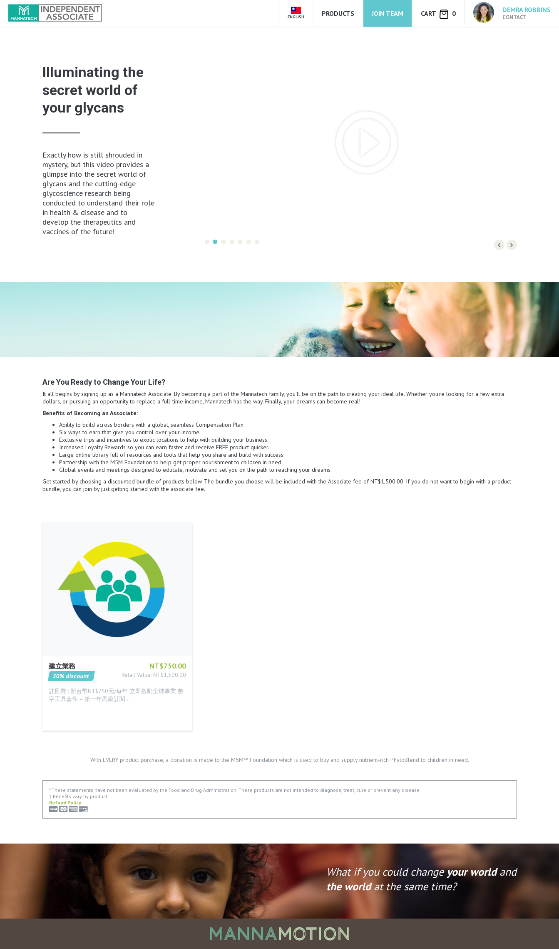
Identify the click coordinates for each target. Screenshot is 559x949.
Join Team (387, 13)
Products (338, 13)
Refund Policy (65, 802)
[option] (360, 142)
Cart (438, 14)
